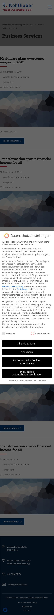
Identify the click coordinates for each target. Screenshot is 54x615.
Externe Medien (40, 330)
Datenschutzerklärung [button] (28, 378)
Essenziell (8, 330)
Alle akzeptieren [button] (27, 340)
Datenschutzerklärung (12, 283)
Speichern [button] (27, 349)
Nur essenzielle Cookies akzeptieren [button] (27, 359)
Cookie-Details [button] (13, 378)
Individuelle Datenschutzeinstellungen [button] (27, 370)
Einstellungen (23, 286)
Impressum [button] (42, 378)
